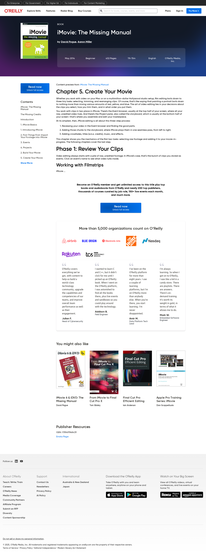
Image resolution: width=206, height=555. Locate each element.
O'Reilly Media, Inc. (173, 59)
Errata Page (62, 436)
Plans (168, 10)
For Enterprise (13, 3)
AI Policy (41, 495)
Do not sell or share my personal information (23, 539)
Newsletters (43, 486)
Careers (7, 486)
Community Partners (13, 499)
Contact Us (42, 482)
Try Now (194, 10)
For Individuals (71, 3)
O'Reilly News (10, 491)
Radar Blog (67, 10)
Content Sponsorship (14, 517)
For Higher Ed (52, 3)
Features (50, 10)
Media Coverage (12, 495)
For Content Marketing (94, 3)
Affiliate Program (12, 504)
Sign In (179, 10)
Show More (26, 163)
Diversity (7, 513)
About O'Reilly (12, 476)
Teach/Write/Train (13, 482)
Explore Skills (34, 10)
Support (42, 476)
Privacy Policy (44, 491)
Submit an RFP (10, 508)
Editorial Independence (45, 548)
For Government (33, 3)
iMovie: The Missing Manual (94, 84)
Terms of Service (10, 548)
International (71, 476)
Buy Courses (84, 10)
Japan (66, 486)
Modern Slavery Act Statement (72, 548)
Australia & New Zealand (76, 482)
